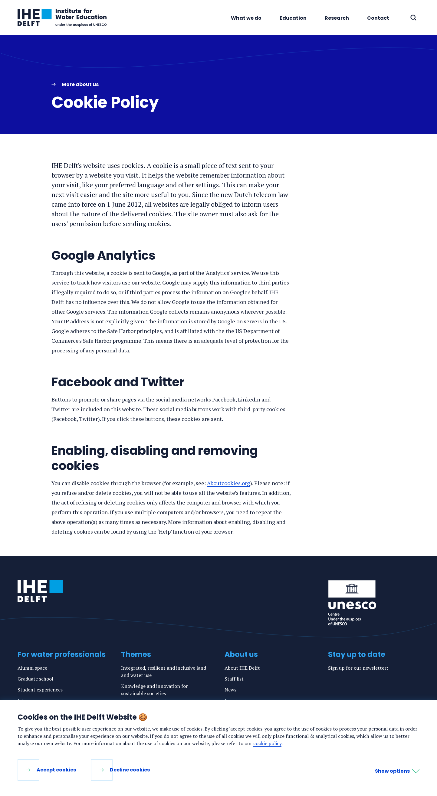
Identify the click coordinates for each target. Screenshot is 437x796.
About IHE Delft (242, 667)
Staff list (234, 678)
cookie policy (267, 743)
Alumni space (32, 667)
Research (337, 18)
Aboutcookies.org (228, 483)
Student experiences (40, 689)
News (230, 689)
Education (293, 18)
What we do (246, 18)
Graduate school (35, 678)
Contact (378, 18)
